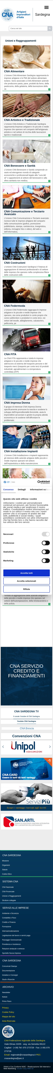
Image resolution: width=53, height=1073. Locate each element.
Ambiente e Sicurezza (10, 913)
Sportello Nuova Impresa (11, 953)
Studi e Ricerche (8, 980)
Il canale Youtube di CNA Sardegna (26, 716)
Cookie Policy (8, 1012)
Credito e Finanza (9, 922)
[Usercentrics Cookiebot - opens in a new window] (38, 482)
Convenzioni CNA (26, 736)
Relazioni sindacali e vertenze (13, 949)
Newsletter (6, 992)
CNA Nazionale (8, 887)
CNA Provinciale (8, 892)
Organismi (6, 865)
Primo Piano (6, 1001)
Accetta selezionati (26, 581)
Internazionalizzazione (10, 931)
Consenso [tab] (8, 489)
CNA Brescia (27, 728)
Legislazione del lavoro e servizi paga (16, 935)
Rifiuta (26, 589)
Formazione (6, 927)
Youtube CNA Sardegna (26, 721)
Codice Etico (7, 874)
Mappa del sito (8, 1016)
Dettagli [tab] (22, 489)
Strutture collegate (9, 900)
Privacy (5, 1008)
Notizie (4, 997)
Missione (5, 861)
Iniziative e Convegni (10, 975)
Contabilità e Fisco (9, 918)
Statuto (4, 870)
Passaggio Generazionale (11, 940)
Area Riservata (8, 1021)
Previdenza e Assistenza (11, 944)
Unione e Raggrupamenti (11, 896)
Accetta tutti (26, 573)
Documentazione (8, 971)
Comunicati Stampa (9, 966)
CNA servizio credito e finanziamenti (26, 670)
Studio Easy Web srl (25, 1068)
